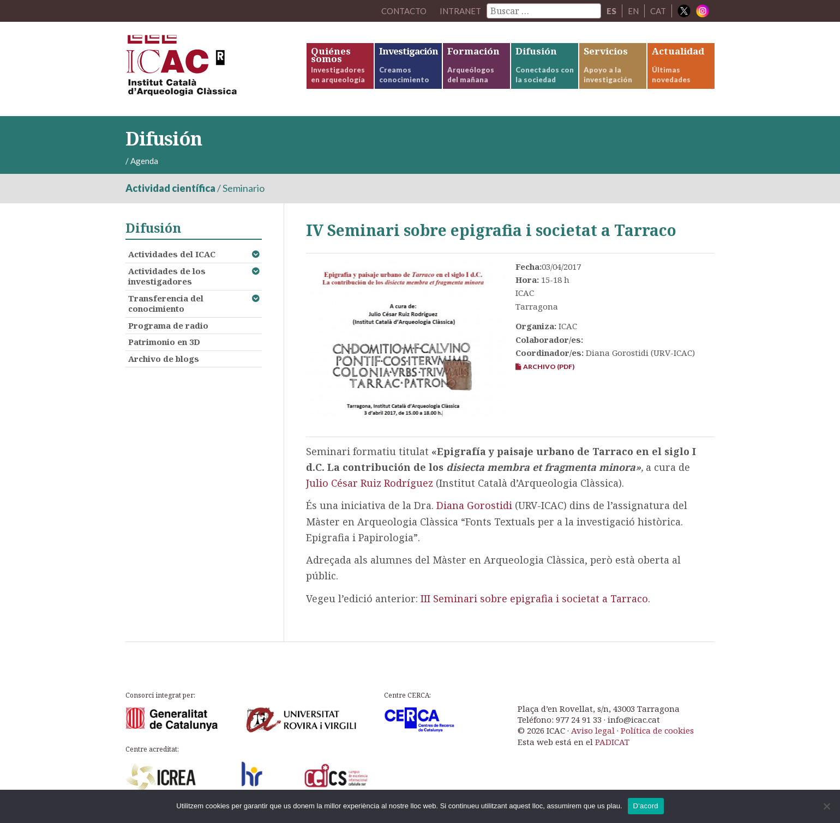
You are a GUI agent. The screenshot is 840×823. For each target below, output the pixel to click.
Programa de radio (168, 325)
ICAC (207, 69)
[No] (826, 806)
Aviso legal (593, 730)
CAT (658, 11)
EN (633, 11)
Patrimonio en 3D (164, 341)
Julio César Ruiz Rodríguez (369, 482)
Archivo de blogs (163, 358)
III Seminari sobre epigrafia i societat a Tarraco (534, 598)
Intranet (460, 11)
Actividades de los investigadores (167, 276)
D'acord (645, 806)
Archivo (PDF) (544, 366)
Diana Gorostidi (474, 505)
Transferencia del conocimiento (165, 303)
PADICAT (612, 741)
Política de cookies (657, 730)
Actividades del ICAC (171, 254)
